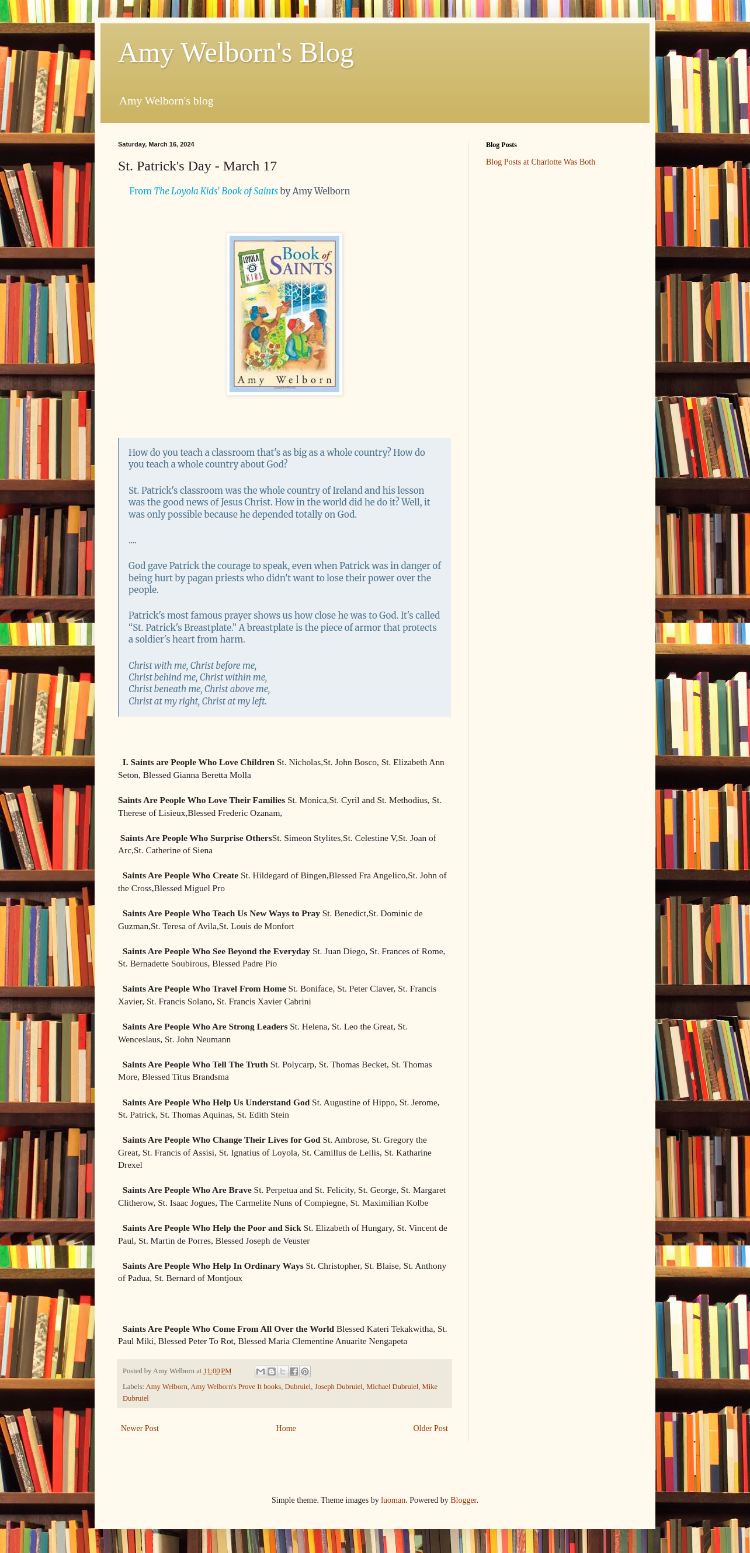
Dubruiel (298, 1387)
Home (286, 1428)
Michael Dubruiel (392, 1387)
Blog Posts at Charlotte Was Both (540, 162)
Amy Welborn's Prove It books (235, 1387)
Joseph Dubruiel (339, 1387)
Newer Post (140, 1428)
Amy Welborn (167, 1387)
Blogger (463, 1500)
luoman (393, 1500)
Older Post (431, 1428)
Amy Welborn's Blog (236, 52)
